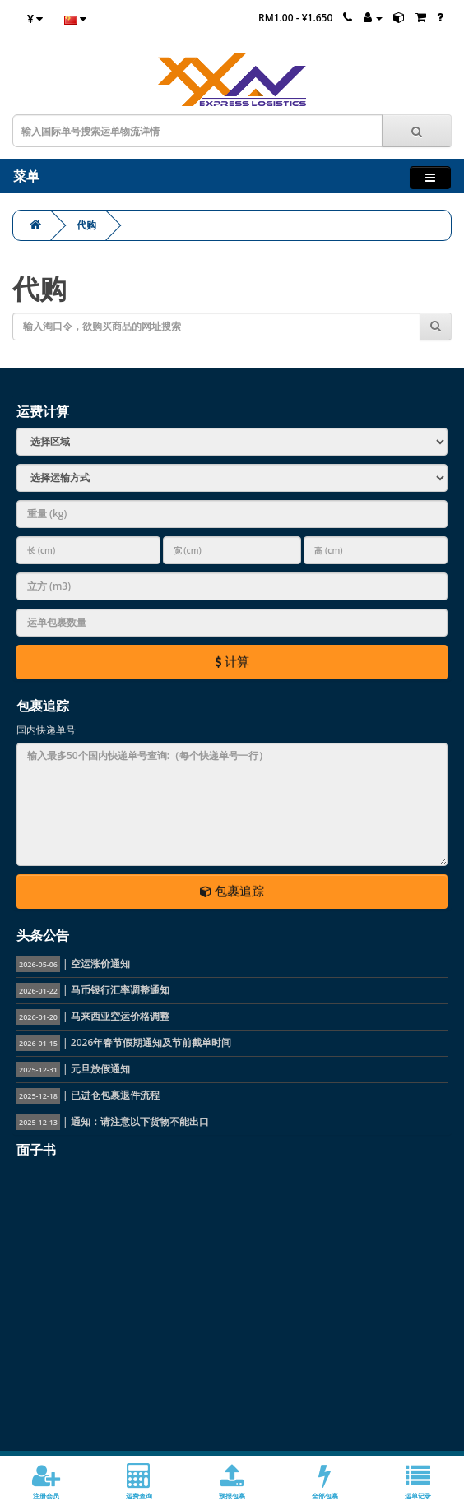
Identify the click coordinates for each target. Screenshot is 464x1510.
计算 (232, 661)
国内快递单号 (46, 730)
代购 (86, 225)
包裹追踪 (232, 890)
